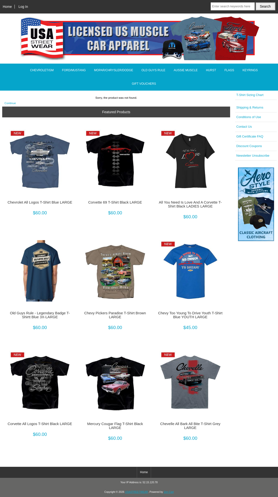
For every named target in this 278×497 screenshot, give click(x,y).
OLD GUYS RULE (153, 70)
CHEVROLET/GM (42, 70)
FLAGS (229, 70)
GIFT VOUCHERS (144, 83)
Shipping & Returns (249, 107)
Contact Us (244, 126)
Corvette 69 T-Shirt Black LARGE (115, 202)
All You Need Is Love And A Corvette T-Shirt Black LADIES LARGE (190, 204)
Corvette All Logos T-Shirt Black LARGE (40, 424)
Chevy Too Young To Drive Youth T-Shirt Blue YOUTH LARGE (190, 315)
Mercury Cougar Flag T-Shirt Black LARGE (115, 426)
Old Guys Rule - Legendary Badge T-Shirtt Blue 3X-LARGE (40, 315)
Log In (23, 7)
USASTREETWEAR (136, 492)
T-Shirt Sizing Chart (250, 95)
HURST (211, 70)
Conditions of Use (248, 117)
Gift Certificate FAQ (249, 136)
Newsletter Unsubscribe (252, 155)
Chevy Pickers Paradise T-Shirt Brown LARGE (115, 315)
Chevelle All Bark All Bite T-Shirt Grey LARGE (190, 426)
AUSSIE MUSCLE (185, 70)
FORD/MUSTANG (74, 70)
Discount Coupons (249, 146)
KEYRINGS (250, 70)
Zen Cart (169, 492)
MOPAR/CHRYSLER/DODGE (113, 70)
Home (7, 7)
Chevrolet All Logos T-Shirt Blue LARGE (40, 202)
